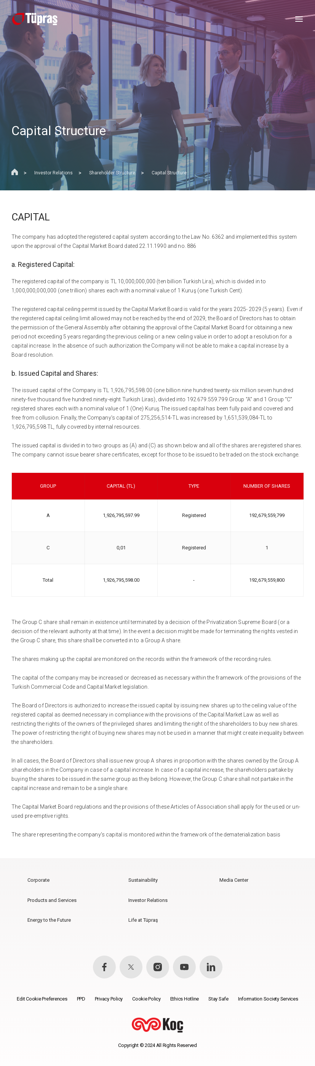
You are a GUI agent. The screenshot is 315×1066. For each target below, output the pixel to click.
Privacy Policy (109, 999)
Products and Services (52, 900)
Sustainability (143, 880)
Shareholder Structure (112, 173)
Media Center (233, 880)
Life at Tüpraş (143, 920)
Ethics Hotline (184, 999)
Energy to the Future (49, 920)
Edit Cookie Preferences (42, 999)
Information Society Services (268, 999)
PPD (81, 999)
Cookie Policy (146, 999)
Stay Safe (218, 999)
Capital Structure (169, 173)
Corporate (38, 880)
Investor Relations (53, 173)
